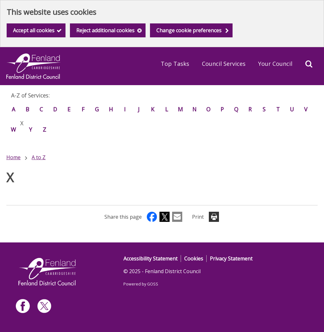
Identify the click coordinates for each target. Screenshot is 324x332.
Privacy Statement (231, 258)
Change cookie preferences (188, 30)
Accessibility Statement (150, 258)
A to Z (39, 157)
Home (13, 157)
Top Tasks (175, 63)
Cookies (193, 258)
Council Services (224, 63)
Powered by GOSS (140, 284)
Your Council (275, 63)
